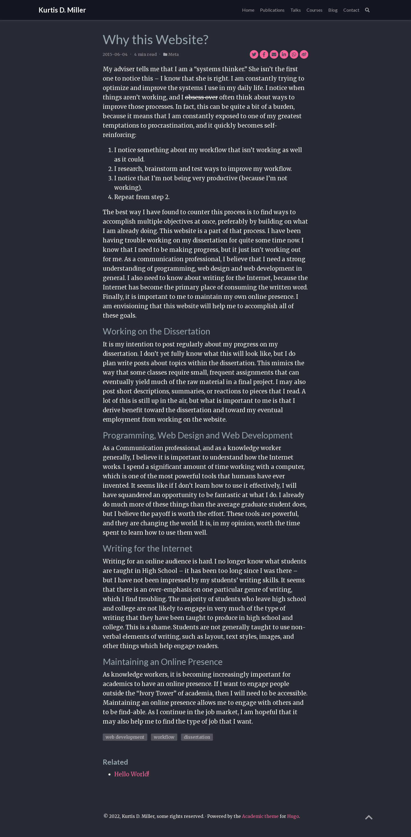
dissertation (197, 737)
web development (125, 737)
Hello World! (131, 774)
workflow (164, 737)
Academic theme (260, 816)
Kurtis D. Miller (62, 10)
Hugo (293, 816)
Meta (173, 54)
